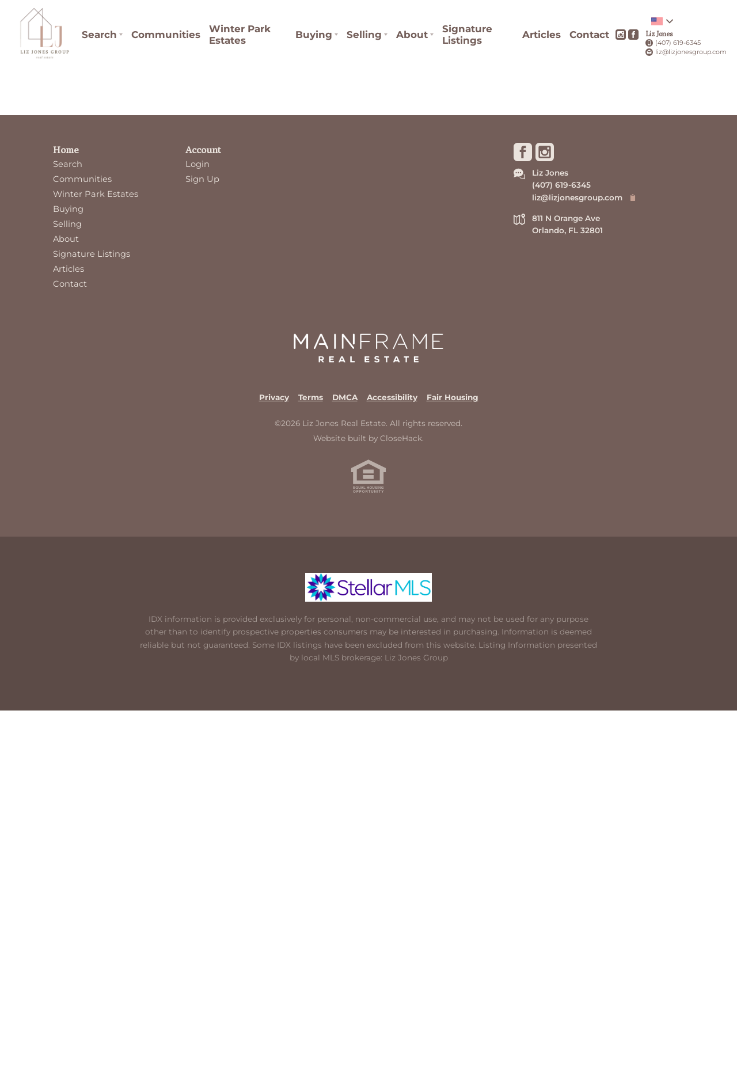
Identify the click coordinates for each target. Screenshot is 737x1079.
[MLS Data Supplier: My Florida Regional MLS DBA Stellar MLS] (368, 587)
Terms (310, 397)
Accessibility (392, 397)
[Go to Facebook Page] (633, 34)
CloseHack (401, 438)
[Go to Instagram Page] (621, 34)
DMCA (345, 397)
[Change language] (662, 21)
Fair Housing (452, 397)
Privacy (274, 397)
